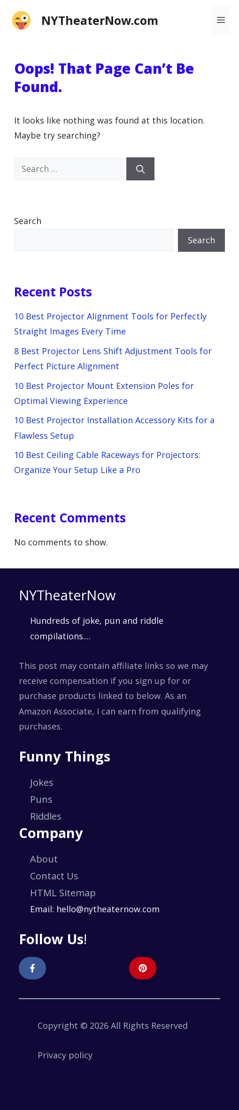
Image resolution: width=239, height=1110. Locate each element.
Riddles (46, 816)
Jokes (42, 782)
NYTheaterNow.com (99, 20)
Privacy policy (65, 1055)
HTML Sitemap (63, 892)
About (44, 859)
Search (27, 220)
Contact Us (54, 875)
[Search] (140, 168)
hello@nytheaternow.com (108, 909)
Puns (41, 799)
